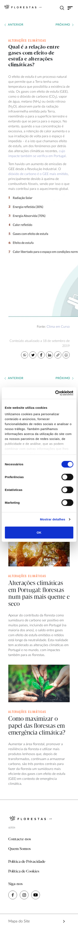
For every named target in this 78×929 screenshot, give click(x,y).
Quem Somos (19, 849)
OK (39, 532)
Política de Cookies (23, 871)
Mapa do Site (19, 921)
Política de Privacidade (26, 862)
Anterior (16, 24)
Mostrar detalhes (52, 519)
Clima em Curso (58, 326)
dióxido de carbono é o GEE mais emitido (38, 174)
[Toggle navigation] (70, 8)
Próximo (63, 24)
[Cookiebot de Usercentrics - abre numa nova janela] (55, 393)
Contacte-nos (19, 839)
